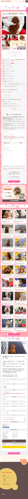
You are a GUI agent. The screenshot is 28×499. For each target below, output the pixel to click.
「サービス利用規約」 (13, 172)
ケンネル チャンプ (14, 7)
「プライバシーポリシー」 (12, 173)
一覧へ (14, 334)
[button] (0, 493)
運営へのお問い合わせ (6, 484)
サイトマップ (5, 482)
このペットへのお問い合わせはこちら (14, 52)
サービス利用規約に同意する (14, 176)
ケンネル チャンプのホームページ (9, 417)
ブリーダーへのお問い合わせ (14, 453)
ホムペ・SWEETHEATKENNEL (8, 419)
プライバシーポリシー (6, 477)
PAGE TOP (24, 461)
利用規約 (4, 475)
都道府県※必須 (6, 142)
